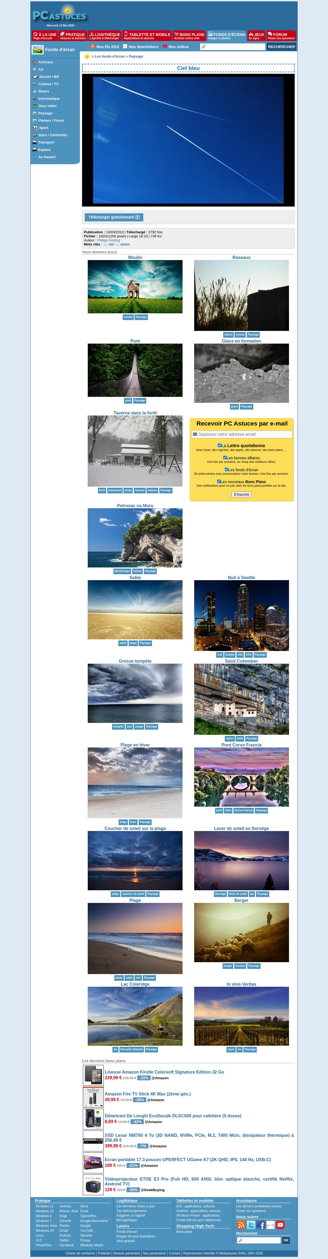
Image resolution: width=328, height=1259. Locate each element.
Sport (43, 128)
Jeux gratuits (125, 1241)
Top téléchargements (131, 1211)
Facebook (67, 1245)
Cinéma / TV (48, 84)
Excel (84, 1211)
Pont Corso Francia (242, 745)
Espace (44, 150)
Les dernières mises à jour (135, 1206)
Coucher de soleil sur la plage (135, 828)
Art (40, 69)
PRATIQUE (73, 36)
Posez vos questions (251, 1211)
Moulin (135, 257)
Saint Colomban (241, 661)
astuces (209, 1206)
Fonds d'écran (60, 49)
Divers (43, 91)
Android (65, 1206)
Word (84, 1206)
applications (193, 1206)
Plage (135, 900)
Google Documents (94, 1221)
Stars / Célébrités (52, 135)
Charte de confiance (80, 1253)
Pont (135, 341)
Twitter (64, 1240)
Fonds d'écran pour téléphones (198, 1220)
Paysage (45, 113)
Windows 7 (44, 1221)
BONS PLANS (189, 36)
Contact (174, 1253)
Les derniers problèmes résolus (258, 1206)
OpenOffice (88, 1216)
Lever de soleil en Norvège (241, 828)
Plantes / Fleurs (51, 120)
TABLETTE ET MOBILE (147, 36)
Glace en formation (241, 341)
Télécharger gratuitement (114, 217)
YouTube (86, 1231)
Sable (135, 577)
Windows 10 (44, 1211)
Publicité (104, 1253)
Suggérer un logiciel (130, 1215)
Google (85, 1226)
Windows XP (45, 1231)
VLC (39, 1240)
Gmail (64, 1231)
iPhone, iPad (69, 1211)
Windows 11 (44, 1206)
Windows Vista (46, 1226)
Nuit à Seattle (241, 577)
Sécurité (86, 1235)
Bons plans (184, 1232)
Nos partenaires (154, 1253)
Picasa (85, 1240)
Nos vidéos (178, 47)
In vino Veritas (241, 984)
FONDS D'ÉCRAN (226, 36)
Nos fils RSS (107, 47)
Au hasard (47, 157)
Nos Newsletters (143, 47)
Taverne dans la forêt (135, 413)
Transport (46, 142)
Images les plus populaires (135, 1236)
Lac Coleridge (135, 984)
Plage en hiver (135, 745)
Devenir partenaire (126, 1253)
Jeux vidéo (47, 106)
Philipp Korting (108, 240)
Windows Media (91, 1245)
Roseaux (241, 257)
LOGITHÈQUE (105, 36)
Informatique (49, 99)
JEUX (256, 36)
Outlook (65, 1235)
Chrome (65, 1221)
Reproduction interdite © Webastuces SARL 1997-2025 (223, 1253)
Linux (40, 1235)
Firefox (65, 1226)
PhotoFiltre (43, 1245)
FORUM (281, 36)
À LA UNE (44, 36)
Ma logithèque (126, 1220)
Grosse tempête (135, 661)
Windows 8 (44, 1216)
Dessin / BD (49, 77)
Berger (242, 900)
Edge (63, 1216)
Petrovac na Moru (135, 505)
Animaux (45, 62)
